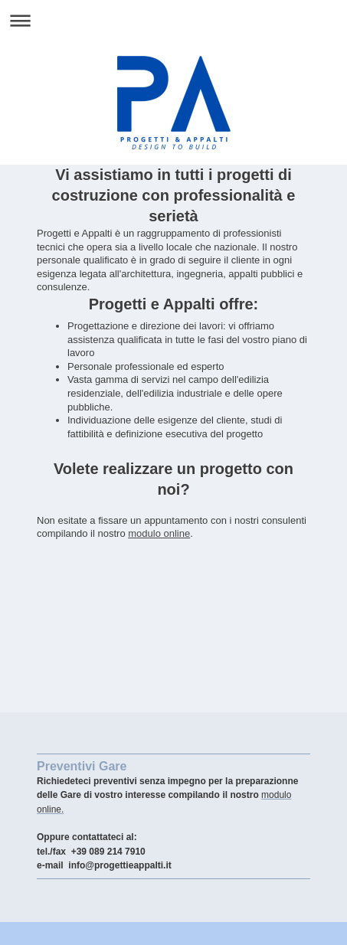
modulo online (159, 533)
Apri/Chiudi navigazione (173, 20)
